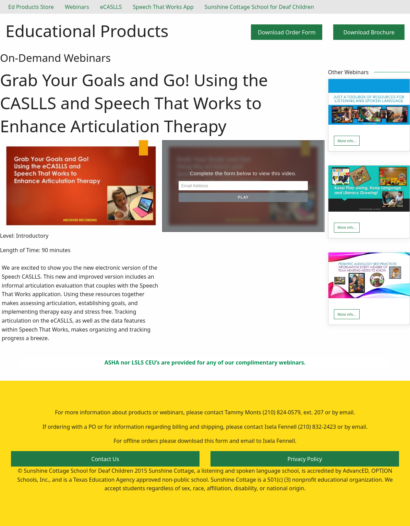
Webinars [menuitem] (77, 7)
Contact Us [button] (105, 459)
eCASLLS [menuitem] (111, 7)
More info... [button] (347, 140)
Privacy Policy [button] (305, 459)
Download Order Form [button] (286, 32)
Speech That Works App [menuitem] (163, 7)
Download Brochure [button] (368, 32)
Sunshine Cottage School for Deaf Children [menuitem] (259, 7)
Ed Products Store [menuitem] (31, 7)
